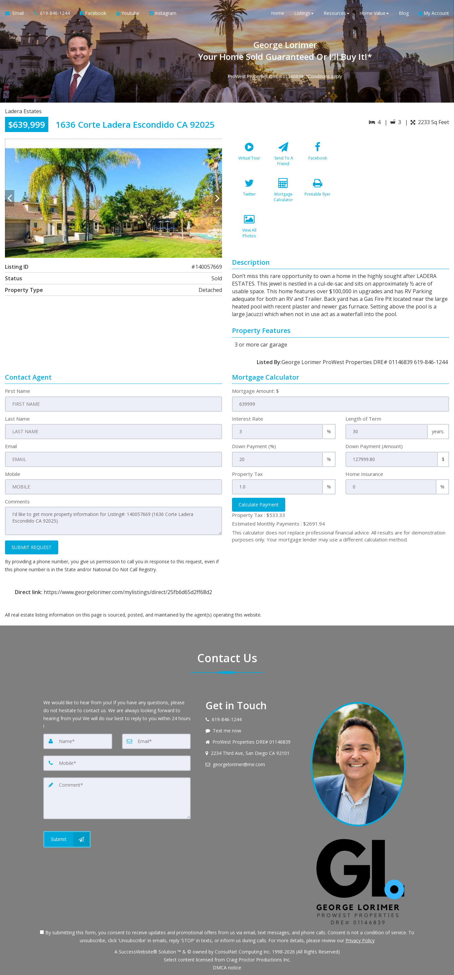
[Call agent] (52, 13)
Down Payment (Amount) (374, 446)
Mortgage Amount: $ (255, 391)
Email (11, 446)
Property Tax (247, 474)
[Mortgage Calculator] (283, 193)
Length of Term (363, 418)
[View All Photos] (249, 229)
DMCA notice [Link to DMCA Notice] (227, 967)
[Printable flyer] (317, 193)
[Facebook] (317, 157)
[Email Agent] (17, 13)
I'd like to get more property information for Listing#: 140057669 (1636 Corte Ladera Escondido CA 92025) (113, 521)
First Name (17, 391)
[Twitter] (249, 193)
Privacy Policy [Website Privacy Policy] (360, 940)
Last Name (17, 418)
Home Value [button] (374, 13)
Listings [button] (304, 13)
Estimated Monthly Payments (278, 523)
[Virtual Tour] (249, 157)
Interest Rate (247, 418)
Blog (404, 13)
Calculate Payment (259, 504)
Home (277, 13)
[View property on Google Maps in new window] (396, 188)
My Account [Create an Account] (434, 13)
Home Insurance (364, 474)
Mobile (12, 474)
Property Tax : (258, 515)
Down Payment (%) (254, 446)
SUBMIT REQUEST (32, 547)
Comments (17, 501)
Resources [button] (336, 13)
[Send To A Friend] (283, 157)
